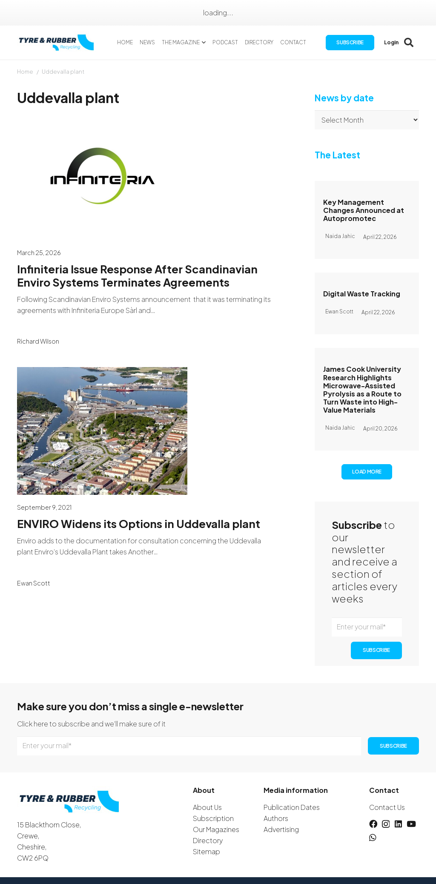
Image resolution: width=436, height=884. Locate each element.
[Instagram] (386, 824)
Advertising (281, 829)
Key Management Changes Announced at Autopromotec (363, 210)
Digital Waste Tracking (361, 293)
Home (25, 71)
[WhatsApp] (372, 837)
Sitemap (206, 851)
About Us (207, 807)
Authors (276, 818)
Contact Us (387, 807)
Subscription (213, 818)
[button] (203, 43)
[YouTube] (411, 824)
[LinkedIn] (398, 824)
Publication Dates (292, 807)
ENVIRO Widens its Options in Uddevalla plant (138, 524)
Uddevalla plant (63, 71)
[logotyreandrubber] (57, 43)
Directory (208, 840)
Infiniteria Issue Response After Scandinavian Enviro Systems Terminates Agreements (137, 275)
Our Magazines (216, 829)
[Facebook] (373, 824)
